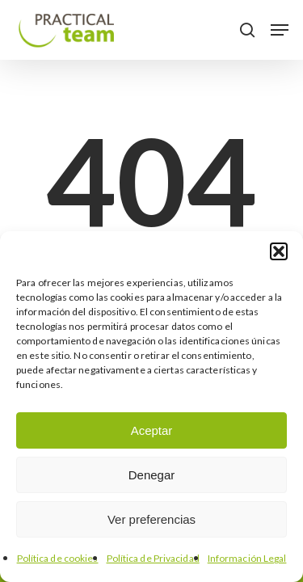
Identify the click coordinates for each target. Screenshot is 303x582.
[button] (279, 251)
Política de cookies (58, 558)
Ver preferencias (151, 519)
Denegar (151, 475)
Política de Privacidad (153, 558)
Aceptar (152, 430)
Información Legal (247, 558)
